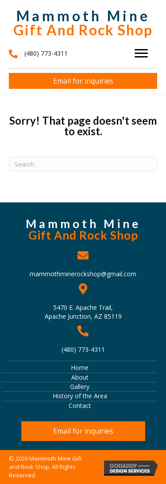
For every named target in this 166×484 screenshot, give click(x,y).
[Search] (83, 163)
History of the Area (80, 396)
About (80, 377)
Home (80, 367)
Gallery (79, 386)
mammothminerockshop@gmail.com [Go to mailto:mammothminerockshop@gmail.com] (83, 274)
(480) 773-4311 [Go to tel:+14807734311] (83, 349)
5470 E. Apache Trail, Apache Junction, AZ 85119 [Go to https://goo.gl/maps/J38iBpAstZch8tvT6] (83, 311)
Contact (80, 405)
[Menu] (141, 53)
